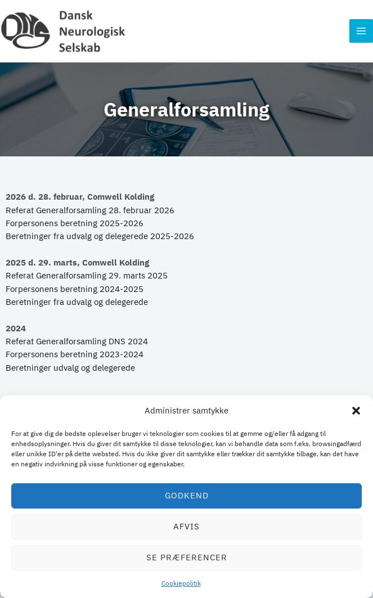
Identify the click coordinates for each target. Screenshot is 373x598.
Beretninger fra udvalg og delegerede (77, 306)
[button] (356, 410)
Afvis (186, 526)
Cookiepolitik (181, 583)
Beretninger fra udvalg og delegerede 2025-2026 (100, 240)
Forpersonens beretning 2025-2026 (74, 227)
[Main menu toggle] (361, 33)
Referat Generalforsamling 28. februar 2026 (90, 214)
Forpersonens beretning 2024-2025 (74, 292)
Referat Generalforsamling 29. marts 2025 (87, 280)
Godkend (187, 495)
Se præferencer (186, 557)
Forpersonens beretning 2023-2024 (74, 358)
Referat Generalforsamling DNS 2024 (77, 345)
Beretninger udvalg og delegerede (70, 371)
